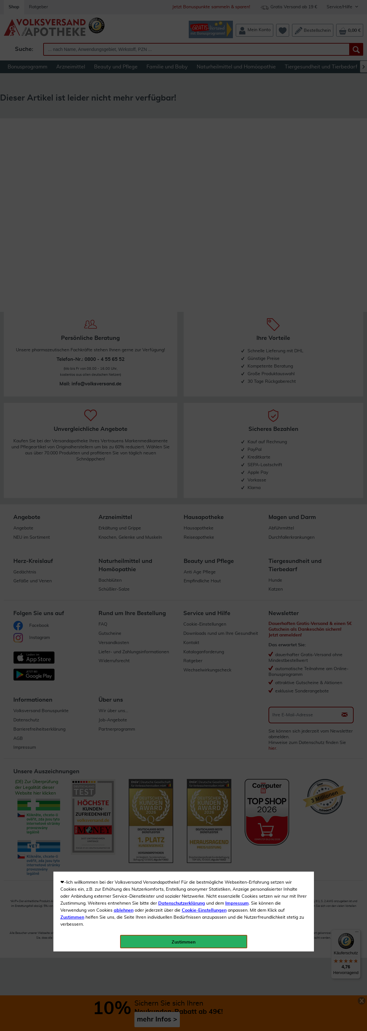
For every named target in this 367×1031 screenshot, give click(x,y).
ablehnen (123, 150)
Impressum (237, 143)
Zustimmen (72, 157)
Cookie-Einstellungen (204, 150)
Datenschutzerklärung (181, 143)
